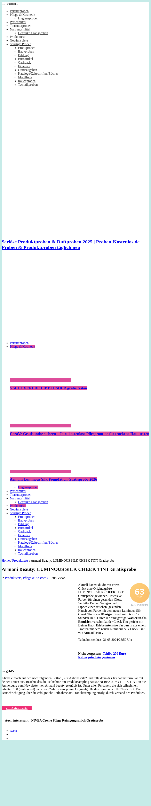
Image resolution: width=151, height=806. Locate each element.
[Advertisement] (39, 299)
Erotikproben (26, 47)
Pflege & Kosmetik (22, 14)
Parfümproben (19, 11)
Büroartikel (25, 59)
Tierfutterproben (20, 25)
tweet (13, 730)
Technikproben (28, 84)
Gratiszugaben (27, 70)
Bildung (23, 55)
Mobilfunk (25, 77)
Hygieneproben (28, 18)
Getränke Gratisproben (33, 33)
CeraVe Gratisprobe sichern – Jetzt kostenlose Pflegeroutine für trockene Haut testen (79, 434)
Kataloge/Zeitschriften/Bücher (38, 73)
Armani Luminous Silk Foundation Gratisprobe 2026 (53, 479)
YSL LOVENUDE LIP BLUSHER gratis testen (48, 388)
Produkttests (18, 36)
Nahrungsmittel (20, 29)
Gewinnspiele (19, 40)
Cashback (24, 62)
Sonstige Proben (20, 44)
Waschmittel (18, 22)
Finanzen (24, 66)
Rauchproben (26, 81)
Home (6, 560)
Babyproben (26, 51)
